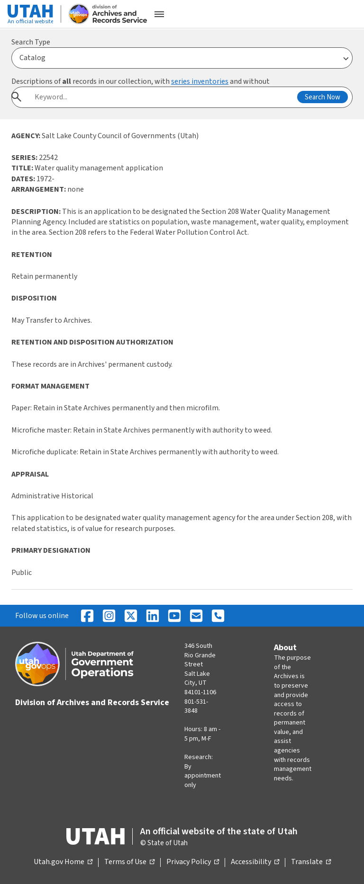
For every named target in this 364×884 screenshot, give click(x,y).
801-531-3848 (196, 706)
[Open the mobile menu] (159, 14)
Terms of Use (129, 862)
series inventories (199, 81)
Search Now (322, 97)
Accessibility (255, 862)
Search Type (30, 42)
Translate (311, 862)
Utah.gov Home (63, 862)
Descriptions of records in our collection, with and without (140, 81)
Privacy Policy (192, 862)
